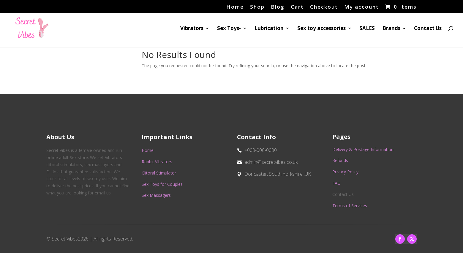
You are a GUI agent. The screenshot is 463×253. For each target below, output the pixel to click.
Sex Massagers (156, 195)
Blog (278, 7)
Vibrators (191, 29)
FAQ (336, 183)
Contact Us (428, 29)
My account (361, 7)
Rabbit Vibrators (157, 161)
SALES (367, 29)
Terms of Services (349, 205)
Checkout (324, 7)
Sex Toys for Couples (162, 184)
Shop (257, 7)
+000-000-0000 (260, 150)
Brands (391, 29)
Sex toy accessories (321, 29)
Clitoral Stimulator (159, 173)
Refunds (340, 160)
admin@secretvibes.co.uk (271, 162)
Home (235, 7)
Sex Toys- (229, 29)
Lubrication (269, 29)
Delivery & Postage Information (363, 149)
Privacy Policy (345, 172)
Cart (297, 7)
